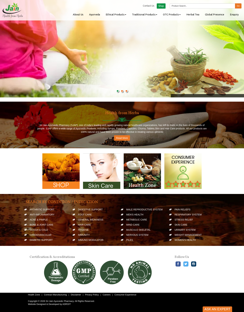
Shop (161, 6)
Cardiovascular (41, 235)
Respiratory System (188, 214)
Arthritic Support (42, 209)
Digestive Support (90, 209)
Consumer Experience (125, 294)
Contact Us (148, 5)
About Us (78, 14)
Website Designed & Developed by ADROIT (49, 304)
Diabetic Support (41, 240)
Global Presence (214, 14)
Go (238, 6)
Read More (122, 138)
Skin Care (181, 224)
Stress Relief (184, 219)
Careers (106, 294)
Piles (129, 240)
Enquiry (234, 14)
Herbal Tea (192, 14)
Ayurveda (94, 14)
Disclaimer (76, 294)
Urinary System (185, 229)
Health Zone (34, 294)
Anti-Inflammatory (42, 214)
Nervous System (137, 235)
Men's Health (134, 214)
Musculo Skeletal (138, 229)
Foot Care (85, 214)
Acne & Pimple (39, 219)
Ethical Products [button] (116, 14)
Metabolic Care (136, 219)
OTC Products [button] (172, 14)
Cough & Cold (39, 229)
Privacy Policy (92, 294)
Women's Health (185, 240)
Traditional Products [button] (144, 14)
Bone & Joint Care (41, 224)
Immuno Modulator (90, 240)
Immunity (84, 235)
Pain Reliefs (182, 209)
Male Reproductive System (144, 209)
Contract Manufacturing (55, 294)
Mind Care (133, 224)
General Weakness (90, 219)
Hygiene (83, 229)
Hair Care (84, 224)
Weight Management (188, 235)
